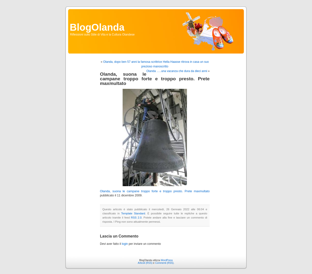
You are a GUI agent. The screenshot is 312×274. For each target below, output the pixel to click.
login (125, 244)
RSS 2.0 (136, 217)
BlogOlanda (97, 27)
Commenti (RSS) (164, 263)
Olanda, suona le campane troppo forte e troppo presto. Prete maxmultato (155, 191)
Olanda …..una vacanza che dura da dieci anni (176, 71)
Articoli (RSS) (145, 263)
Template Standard (133, 213)
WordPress (167, 260)
